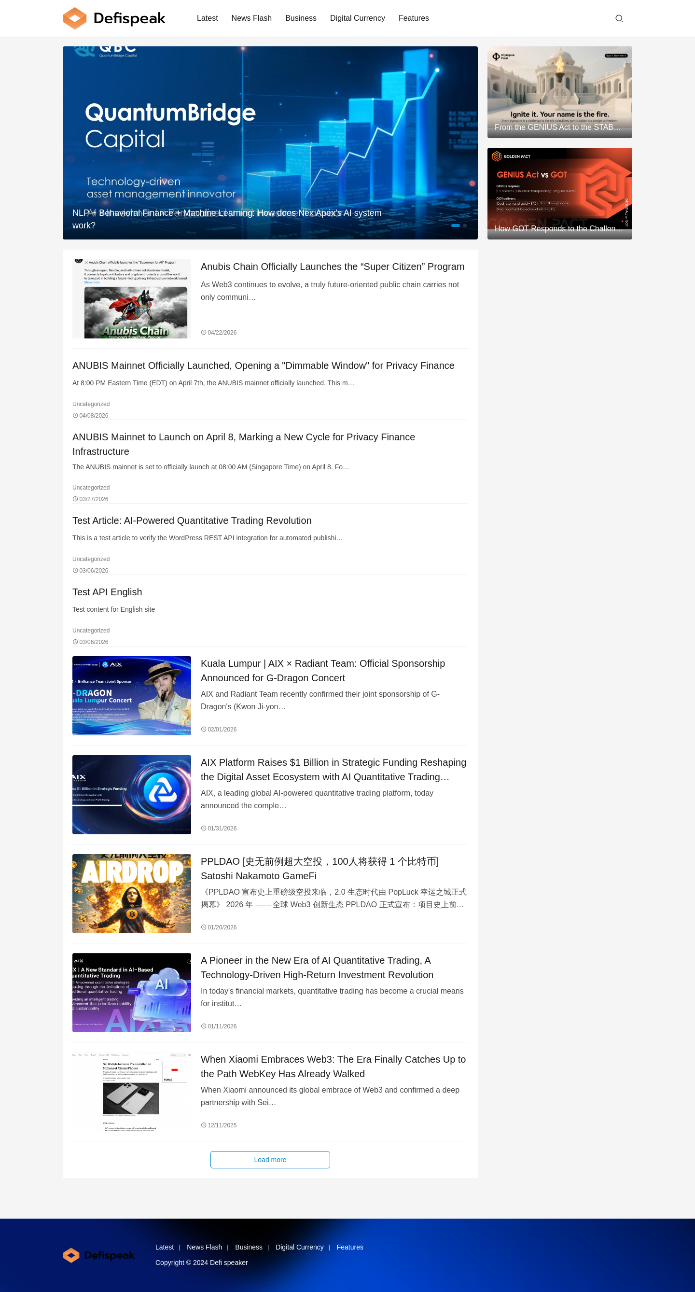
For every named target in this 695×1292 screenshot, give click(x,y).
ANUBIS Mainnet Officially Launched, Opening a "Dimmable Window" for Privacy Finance (263, 365)
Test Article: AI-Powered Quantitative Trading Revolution (192, 520)
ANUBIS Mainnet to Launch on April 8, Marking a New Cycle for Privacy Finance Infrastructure (243, 444)
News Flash (252, 18)
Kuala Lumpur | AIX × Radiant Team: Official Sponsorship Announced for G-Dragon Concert (323, 670)
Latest (207, 18)
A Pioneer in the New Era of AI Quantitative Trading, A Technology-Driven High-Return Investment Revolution (317, 967)
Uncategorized (91, 404)
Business (301, 18)
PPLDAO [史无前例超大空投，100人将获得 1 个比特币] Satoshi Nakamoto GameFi (320, 868)
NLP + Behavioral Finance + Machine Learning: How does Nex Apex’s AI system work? (227, 219)
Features (414, 18)
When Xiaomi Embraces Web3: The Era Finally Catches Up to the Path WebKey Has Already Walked (333, 1066)
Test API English (107, 592)
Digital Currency (357, 18)
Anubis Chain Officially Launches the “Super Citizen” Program (333, 266)
